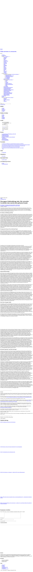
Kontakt (3, 566)
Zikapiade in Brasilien (5, 134)
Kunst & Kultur (6, 79)
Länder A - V (4, 56)
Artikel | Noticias (4, 159)
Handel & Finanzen (6, 91)
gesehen (3, 115)
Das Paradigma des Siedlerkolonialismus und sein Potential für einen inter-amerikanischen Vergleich (16, 144)
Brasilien (5, 58)
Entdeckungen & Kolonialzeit (10, 75)
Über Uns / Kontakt (4, 97)
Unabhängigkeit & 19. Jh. (9, 76)
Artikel (1, 198)
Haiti (4, 64)
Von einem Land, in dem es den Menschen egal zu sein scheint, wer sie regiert (13, 147)
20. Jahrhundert (8, 77)
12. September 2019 (3, 199)
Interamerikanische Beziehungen (9, 205)
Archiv (3, 122)
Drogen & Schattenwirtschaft (8, 93)
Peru (4, 70)
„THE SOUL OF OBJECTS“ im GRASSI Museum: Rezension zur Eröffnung (12, 143)
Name (1, 520)
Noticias (3, 108)
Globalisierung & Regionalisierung (8, 89)
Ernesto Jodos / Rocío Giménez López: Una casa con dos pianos (11, 146)
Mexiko (5, 67)
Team (4, 100)
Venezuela (5, 72)
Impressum (5, 98)
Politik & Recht (6, 86)
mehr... (3, 148)
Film (6, 81)
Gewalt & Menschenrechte (7, 88)
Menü (1, 53)
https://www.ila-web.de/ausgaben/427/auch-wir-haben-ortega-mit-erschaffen (15, 401)
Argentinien (5, 57)
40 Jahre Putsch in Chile (5, 135)
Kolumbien (5, 65)
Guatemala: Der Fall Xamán (4, 138)
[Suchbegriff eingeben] (6, 103)
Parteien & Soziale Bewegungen (8, 87)
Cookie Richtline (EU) (5, 569)
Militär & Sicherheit (6, 94)
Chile (4, 59)
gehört (3, 116)
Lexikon (3, 111)
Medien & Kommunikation (9, 84)
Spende (3, 163)
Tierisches (5, 101)
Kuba (4, 66)
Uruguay (5, 71)
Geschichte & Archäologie (7, 74)
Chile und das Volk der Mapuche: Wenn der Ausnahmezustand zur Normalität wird (13, 145)
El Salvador (5, 62)
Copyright (3, 567)
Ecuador (5, 61)
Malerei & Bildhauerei (9, 83)
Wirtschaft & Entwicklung (7, 90)
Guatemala (5, 63)
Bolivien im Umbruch (5, 139)
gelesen (3, 114)
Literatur (7, 82)
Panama (5, 68)
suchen (1, 103)
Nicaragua (15, 205)
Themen (3, 73)
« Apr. (3, 130)
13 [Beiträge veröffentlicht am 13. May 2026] (4, 127)
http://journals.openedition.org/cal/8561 (5, 407)
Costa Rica (5, 60)
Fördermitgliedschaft (7, 99)
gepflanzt (3, 118)
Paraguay (5, 69)
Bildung (7, 80)
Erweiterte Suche (2, 104)
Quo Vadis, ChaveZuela (5, 136)
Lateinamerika (4, 152)
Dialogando (3, 109)
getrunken (3, 117)
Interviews (3, 110)
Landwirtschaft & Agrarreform (8, 92)
